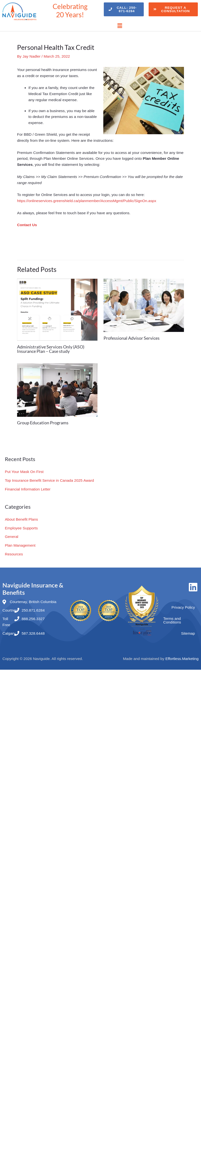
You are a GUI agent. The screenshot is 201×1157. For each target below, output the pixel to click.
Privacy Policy (183, 605)
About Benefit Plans (21, 518)
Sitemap (188, 631)
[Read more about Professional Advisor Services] (144, 305)
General (11, 535)
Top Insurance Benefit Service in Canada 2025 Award (49, 480)
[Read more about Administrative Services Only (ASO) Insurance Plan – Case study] (57, 309)
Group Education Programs (42, 422)
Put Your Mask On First (24, 472)
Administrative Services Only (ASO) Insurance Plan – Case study (50, 349)
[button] (120, 25)
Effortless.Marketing (182, 657)
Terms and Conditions (172, 618)
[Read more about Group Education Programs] (57, 390)
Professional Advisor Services (132, 338)
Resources (14, 552)
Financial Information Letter (28, 488)
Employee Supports (21, 527)
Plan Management (20, 544)
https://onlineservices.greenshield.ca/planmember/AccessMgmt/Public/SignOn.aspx (87, 201)
